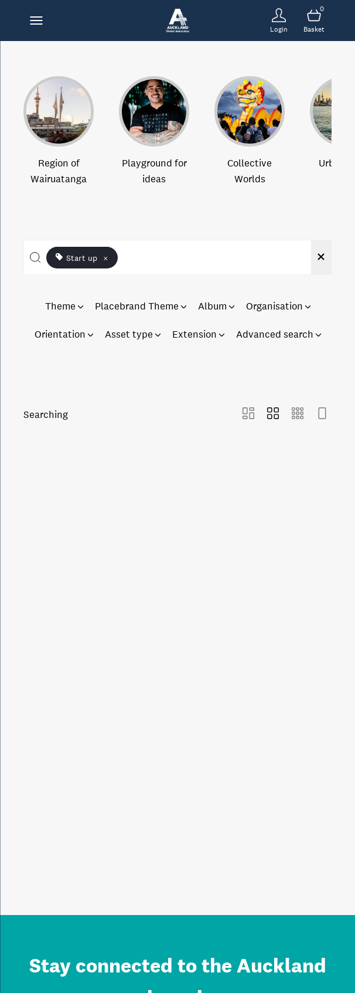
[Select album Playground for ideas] (154, 131)
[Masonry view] (248, 415)
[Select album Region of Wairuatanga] (58, 131)
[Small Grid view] (297, 415)
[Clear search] (321, 257)
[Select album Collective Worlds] (249, 131)
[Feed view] (322, 415)
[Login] (278, 20)
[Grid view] (273, 415)
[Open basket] (314, 20)
